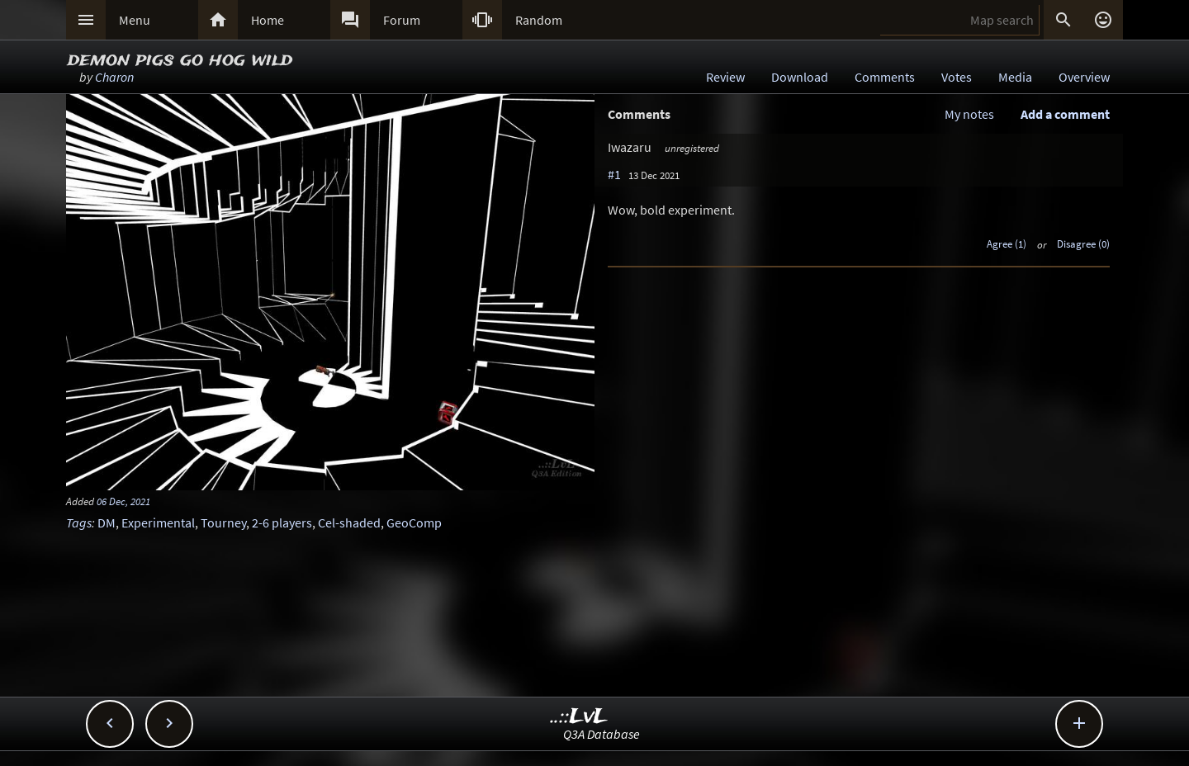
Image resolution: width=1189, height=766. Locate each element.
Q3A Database (601, 734)
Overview (1084, 77)
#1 (614, 174)
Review (725, 77)
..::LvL (579, 716)
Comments (885, 77)
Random (538, 20)
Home (267, 20)
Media (1015, 77)
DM (106, 522)
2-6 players (282, 522)
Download (799, 77)
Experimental (158, 522)
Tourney (223, 522)
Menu (134, 20)
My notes (969, 114)
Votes (956, 77)
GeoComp (414, 522)
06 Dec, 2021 (123, 501)
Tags (79, 522)
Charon (114, 77)
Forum (401, 20)
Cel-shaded (349, 522)
